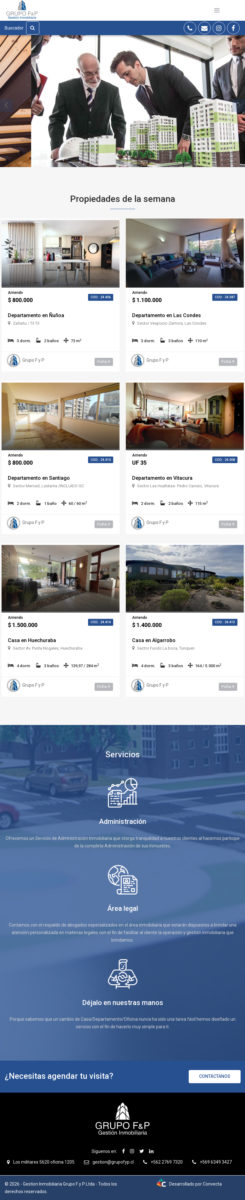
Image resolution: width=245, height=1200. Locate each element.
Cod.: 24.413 (225, 622)
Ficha (103, 361)
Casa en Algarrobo (153, 640)
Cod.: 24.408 (225, 460)
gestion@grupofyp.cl (113, 1162)
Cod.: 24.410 (101, 460)
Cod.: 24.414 (101, 622)
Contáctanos (214, 1076)
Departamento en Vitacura (162, 478)
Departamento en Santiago (39, 478)
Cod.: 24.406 (101, 297)
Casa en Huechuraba (32, 640)
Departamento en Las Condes (166, 315)
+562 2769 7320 (167, 1162)
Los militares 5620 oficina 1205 (44, 1162)
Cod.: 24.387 (225, 297)
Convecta (212, 1183)
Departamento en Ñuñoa (36, 315)
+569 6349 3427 (216, 1162)
